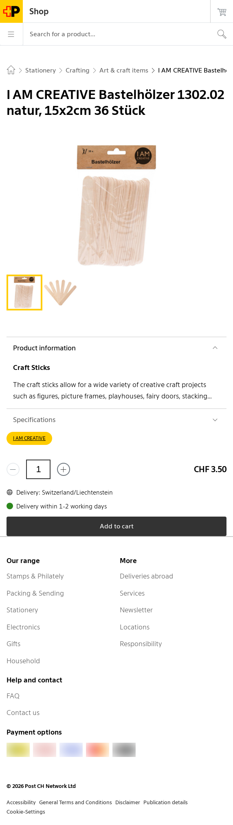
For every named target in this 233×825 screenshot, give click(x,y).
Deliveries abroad (146, 576)
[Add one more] (63, 469)
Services (132, 593)
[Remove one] (13, 469)
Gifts (13, 644)
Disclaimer (127, 802)
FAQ (13, 696)
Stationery (22, 610)
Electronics (23, 627)
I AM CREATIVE (29, 438)
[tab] (24, 292)
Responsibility (141, 644)
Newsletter (136, 610)
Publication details (165, 802)
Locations (134, 627)
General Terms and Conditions (75, 802)
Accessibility (21, 802)
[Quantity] (38, 469)
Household (23, 661)
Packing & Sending (35, 593)
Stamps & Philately (35, 576)
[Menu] (11, 34)
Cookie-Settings (26, 812)
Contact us (23, 712)
